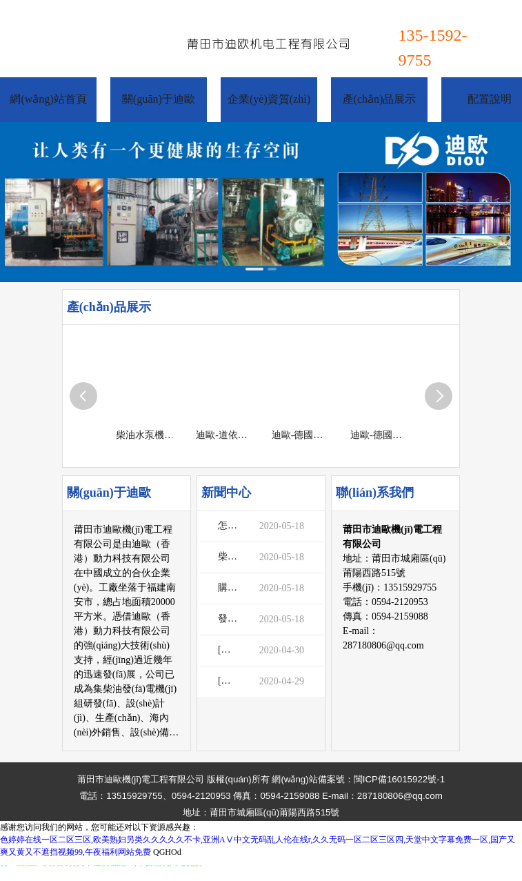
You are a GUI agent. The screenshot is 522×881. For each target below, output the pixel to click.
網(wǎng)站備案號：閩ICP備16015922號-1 (358, 779)
